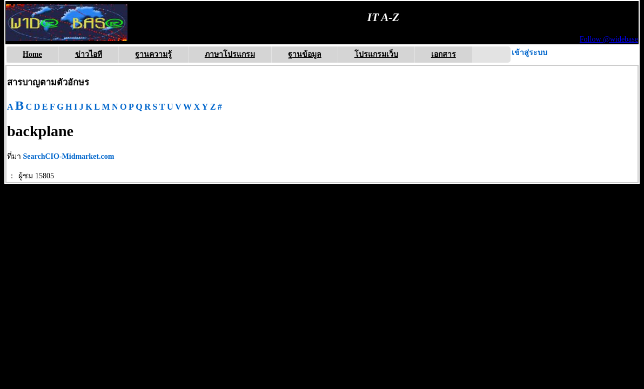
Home (32, 54)
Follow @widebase (609, 39)
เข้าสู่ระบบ (529, 53)
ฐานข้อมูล (304, 54)
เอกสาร (443, 54)
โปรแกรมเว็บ (376, 54)
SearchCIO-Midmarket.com (69, 156)
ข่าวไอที (88, 54)
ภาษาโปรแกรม (230, 54)
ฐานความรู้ (153, 54)
